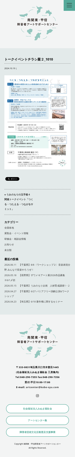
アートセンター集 (37, 420)
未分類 (8, 250)
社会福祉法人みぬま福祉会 (37, 408)
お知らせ (9, 244)
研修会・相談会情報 (15, 239)
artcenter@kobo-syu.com (42, 387)
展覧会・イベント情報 (16, 233)
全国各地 (9, 227)
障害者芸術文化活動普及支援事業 (38, 432)
